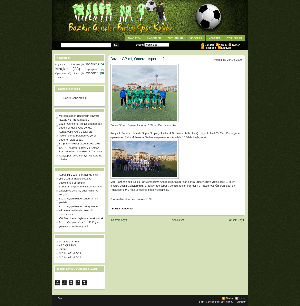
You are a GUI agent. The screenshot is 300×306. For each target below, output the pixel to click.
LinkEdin (226, 47)
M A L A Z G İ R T (69, 241)
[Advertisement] (158, 202)
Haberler (154, 38)
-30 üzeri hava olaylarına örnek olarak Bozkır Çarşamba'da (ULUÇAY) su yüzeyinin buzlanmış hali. (81, 222)
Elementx (241, 301)
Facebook (210, 47)
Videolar (196, 38)
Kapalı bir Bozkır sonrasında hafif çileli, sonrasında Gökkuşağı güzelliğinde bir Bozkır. (78, 178)
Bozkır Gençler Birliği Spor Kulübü (216, 301)
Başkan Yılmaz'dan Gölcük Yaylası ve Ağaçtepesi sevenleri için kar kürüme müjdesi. (81, 155)
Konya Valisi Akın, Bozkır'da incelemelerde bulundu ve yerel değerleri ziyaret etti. (77, 135)
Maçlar (61, 68)
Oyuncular (234, 38)
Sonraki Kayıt (119, 219)
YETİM (63, 249)
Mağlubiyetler (91, 69)
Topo (60, 298)
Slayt (76, 73)
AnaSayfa (134, 38)
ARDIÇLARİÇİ (67, 245)
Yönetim (214, 38)
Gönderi (209, 45)
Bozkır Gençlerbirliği (75, 97)
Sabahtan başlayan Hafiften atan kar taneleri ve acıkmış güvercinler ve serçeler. (80, 190)
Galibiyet (75, 64)
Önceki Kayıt (236, 219)
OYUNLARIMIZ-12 (70, 257)
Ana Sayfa (178, 219)
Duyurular (175, 38)
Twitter (236, 45)
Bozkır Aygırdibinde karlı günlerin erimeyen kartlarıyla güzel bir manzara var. (78, 210)
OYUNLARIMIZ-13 (70, 253)
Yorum (223, 45)
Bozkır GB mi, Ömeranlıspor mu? (137, 59)
